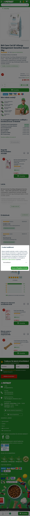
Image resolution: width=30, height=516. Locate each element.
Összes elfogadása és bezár (20, 268)
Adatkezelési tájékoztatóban (8, 259)
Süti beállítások (7, 262)
